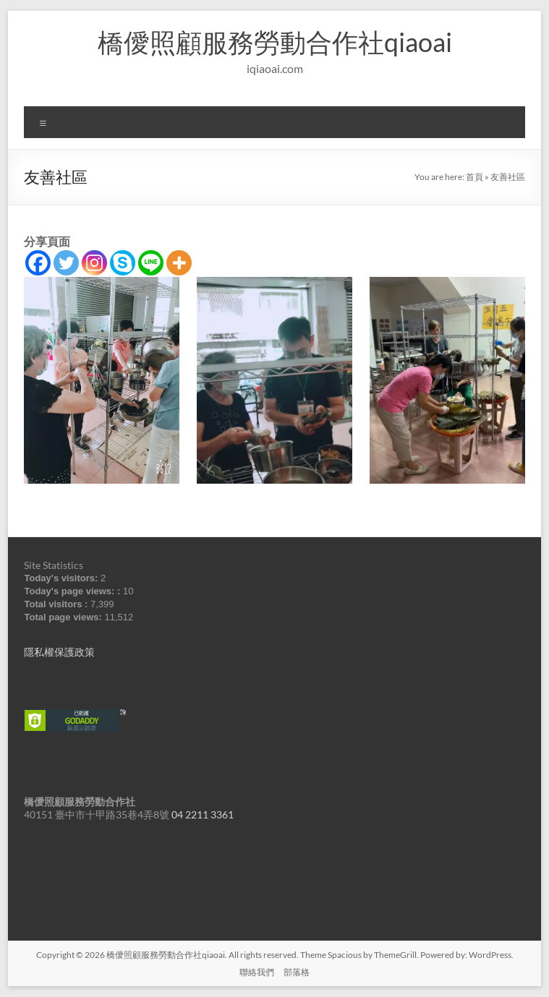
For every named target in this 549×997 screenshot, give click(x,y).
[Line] (150, 262)
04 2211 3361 (202, 814)
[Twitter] (66, 262)
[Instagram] (94, 262)
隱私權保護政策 (59, 652)
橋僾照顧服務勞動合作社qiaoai (275, 42)
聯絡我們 (256, 972)
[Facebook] (38, 262)
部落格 (297, 972)
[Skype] (122, 262)
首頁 (474, 176)
